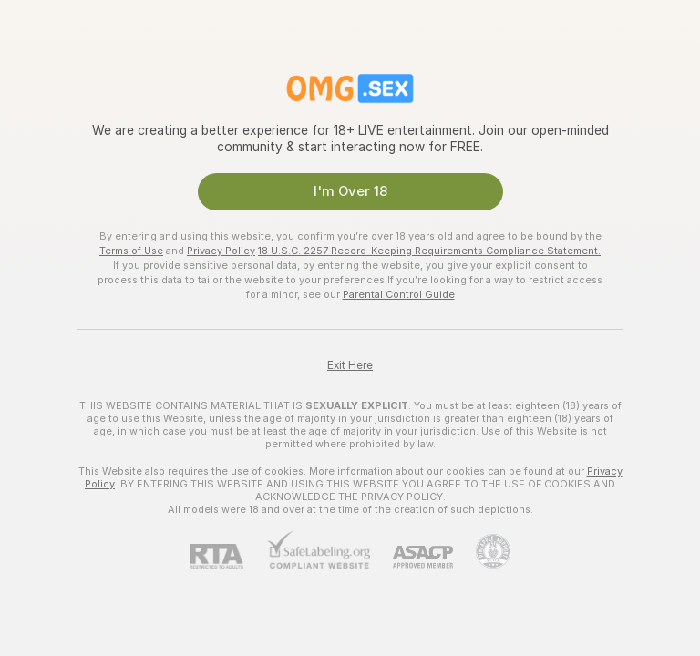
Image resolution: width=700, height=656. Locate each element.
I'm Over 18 (350, 191)
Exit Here (350, 365)
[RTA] (228, 556)
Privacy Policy (221, 250)
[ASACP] (411, 557)
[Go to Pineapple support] (481, 551)
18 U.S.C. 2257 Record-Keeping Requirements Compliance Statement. (429, 250)
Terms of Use (131, 250)
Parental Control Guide (399, 294)
